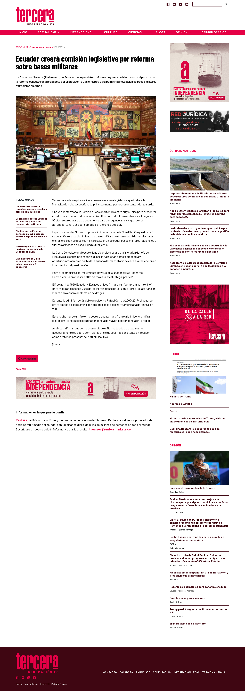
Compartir (27, 358)
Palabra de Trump (180, 396)
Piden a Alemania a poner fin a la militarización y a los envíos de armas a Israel (199, 574)
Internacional (81, 32)
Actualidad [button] (47, 32)
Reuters (21, 420)
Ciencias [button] (135, 32)
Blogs (160, 32)
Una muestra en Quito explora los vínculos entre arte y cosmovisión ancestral (30, 262)
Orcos (173, 411)
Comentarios (162, 672)
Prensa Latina (23, 47)
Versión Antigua (213, 672)
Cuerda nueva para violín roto (187, 598)
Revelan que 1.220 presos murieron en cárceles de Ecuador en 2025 (30, 249)
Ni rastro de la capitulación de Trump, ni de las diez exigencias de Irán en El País (197, 420)
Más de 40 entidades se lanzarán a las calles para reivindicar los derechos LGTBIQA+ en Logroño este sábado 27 (199, 213)
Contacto (110, 672)
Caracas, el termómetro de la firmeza (192, 487)
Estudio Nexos (59, 684)
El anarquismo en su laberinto (188, 623)
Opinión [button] (182, 32)
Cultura (111, 32)
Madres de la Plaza (181, 403)
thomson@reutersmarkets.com (111, 429)
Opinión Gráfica (213, 32)
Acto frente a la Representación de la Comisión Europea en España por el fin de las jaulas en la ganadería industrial (198, 265)
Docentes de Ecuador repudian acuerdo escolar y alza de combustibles (31, 209)
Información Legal (186, 672)
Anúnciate (143, 672)
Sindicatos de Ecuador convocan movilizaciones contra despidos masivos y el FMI (31, 235)
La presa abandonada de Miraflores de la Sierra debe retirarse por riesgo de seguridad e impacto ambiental (199, 196)
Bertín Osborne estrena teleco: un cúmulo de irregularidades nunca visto (197, 538)
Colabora (126, 672)
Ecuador (21, 369)
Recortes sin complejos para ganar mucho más (198, 586)
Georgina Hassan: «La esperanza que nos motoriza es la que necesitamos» (194, 430)
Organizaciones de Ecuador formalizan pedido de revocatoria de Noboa (31, 221)
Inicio (23, 32)
